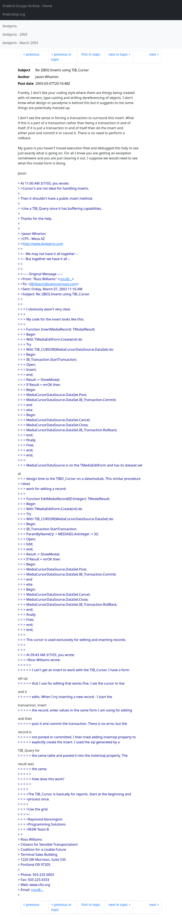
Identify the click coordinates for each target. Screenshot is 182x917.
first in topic (91, 54)
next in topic (118, 54)
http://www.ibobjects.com (42, 243)
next (152, 54)
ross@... (66, 279)
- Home (27, 6)
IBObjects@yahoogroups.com (53, 284)
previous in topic (61, 57)
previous (32, 54)
